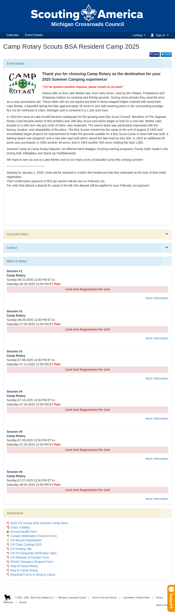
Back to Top (163, 605)
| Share (154, 54)
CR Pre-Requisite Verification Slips (33, 553)
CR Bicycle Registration (26, 540)
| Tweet (166, 54)
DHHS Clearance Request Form (31, 561)
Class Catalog (18, 527)
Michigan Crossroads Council (72, 597)
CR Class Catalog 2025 (26, 544)
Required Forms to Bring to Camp (32, 574)
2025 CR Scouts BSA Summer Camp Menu (39, 523)
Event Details (34, 35)
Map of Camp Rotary (24, 566)
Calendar (12, 35)
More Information (157, 298)
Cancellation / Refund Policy (136, 597)
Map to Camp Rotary (24, 570)
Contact (87, 248)
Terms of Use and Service (104, 597)
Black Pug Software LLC (42, 597)
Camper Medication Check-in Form (33, 536)
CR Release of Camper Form (29, 557)
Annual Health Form (23, 531)
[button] (160, 35)
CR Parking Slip (21, 549)
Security (23, 602)
